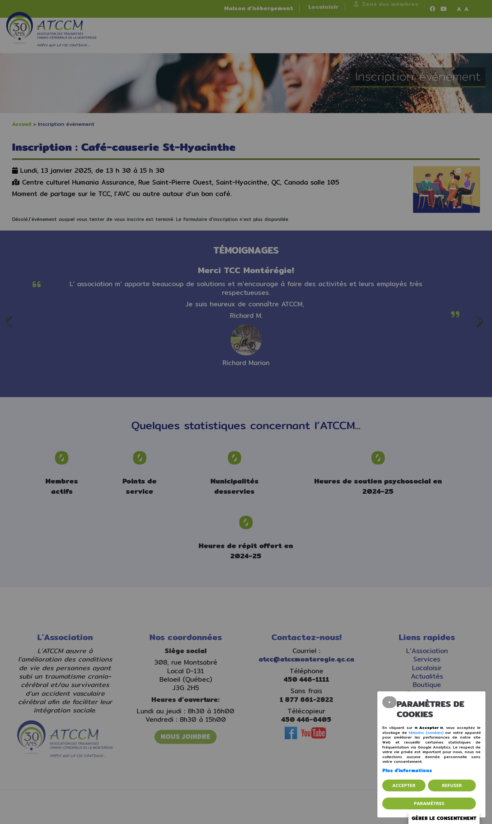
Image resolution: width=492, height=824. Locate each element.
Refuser (452, 785)
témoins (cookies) (426, 732)
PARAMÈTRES (429, 803)
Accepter (403, 785)
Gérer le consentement (444, 818)
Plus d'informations (407, 770)
